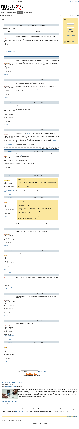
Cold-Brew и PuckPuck (9, 401)
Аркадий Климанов (12, 386)
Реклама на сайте (11, 420)
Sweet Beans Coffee (5, 1)
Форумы (17, 22)
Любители (7, 386)
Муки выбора (34, 22)
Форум (20, 12)
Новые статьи (19, 420)
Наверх (9, 55)
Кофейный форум (9, 22)
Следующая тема (54, 22)
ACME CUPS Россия (16, 1)
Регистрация (76, 1)
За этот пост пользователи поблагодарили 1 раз (49, 76)
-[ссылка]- (36, 89)
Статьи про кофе (11, 12)
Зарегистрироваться (70, 34)
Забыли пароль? (70, 35)
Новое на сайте (28, 12)
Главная (3, 12)
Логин (70, 1)
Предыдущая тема (47, 22)
